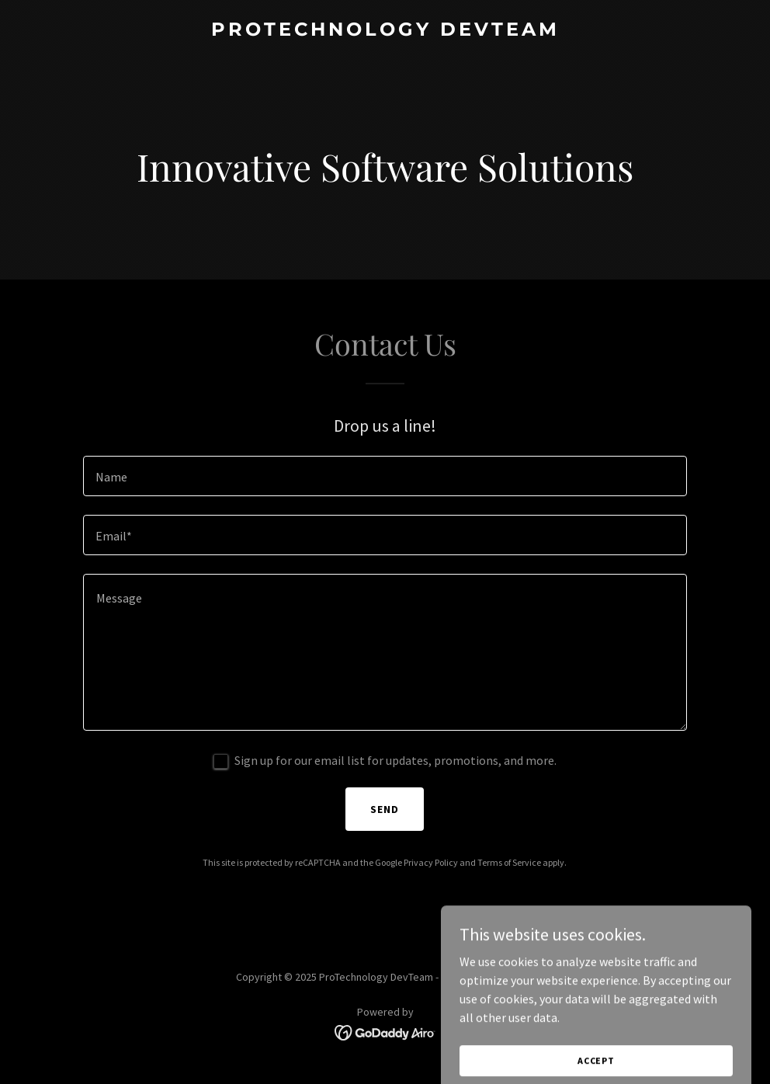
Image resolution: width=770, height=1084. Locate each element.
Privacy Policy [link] (431, 862)
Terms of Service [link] (509, 862)
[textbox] (385, 476)
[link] (385, 31)
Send (384, 809)
